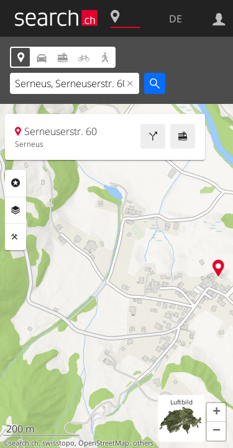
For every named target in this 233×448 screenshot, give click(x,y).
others (143, 443)
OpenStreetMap (103, 443)
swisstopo (58, 443)
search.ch (24, 443)
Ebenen (15, 210)
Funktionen (15, 237)
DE (175, 19)
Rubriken (15, 183)
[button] (216, 412)
